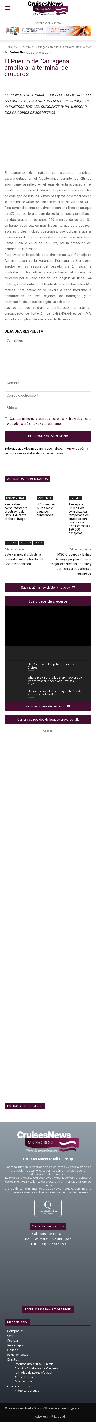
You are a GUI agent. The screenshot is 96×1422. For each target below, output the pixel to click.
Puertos (38, 543)
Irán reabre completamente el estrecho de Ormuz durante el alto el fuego (16, 512)
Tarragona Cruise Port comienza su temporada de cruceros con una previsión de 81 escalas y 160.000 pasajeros (79, 519)
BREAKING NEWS (15, 497)
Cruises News (18, 52)
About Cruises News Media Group (48, 1309)
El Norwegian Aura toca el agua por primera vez (46, 510)
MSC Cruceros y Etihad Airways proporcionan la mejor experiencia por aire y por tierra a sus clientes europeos (71, 563)
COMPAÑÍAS (45, 497)
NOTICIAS (11, 47)
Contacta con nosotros (48, 1226)
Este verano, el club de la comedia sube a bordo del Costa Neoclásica (24, 559)
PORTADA (25, 543)
